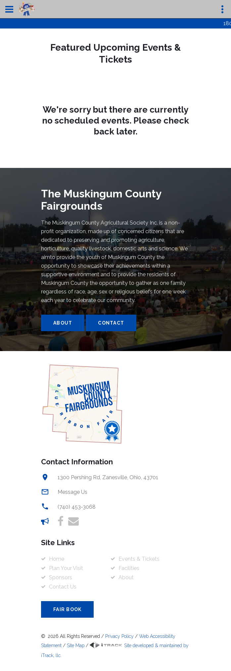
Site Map (75, 645)
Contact (111, 323)
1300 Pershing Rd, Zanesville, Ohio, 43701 (108, 477)
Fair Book (67, 609)
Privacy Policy (119, 636)
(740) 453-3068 (77, 507)
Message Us (72, 492)
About (62, 323)
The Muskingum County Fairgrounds (101, 199)
